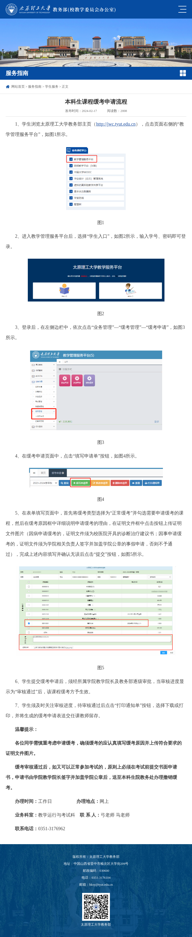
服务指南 (34, 86)
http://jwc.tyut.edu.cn (115, 124)
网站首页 (18, 86)
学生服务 (51, 86)
